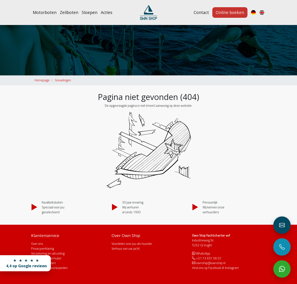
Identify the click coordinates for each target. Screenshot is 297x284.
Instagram (232, 267)
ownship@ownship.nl (210, 262)
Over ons (37, 243)
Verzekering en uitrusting (48, 253)
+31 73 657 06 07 (208, 258)
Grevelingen (63, 80)
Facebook (214, 267)
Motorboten (45, 12)
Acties (106, 12)
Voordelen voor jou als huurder (132, 243)
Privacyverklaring (42, 248)
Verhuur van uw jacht (126, 248)
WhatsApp (203, 253)
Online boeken (230, 12)
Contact (201, 12)
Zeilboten (69, 12)
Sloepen (89, 12)
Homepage (42, 80)
